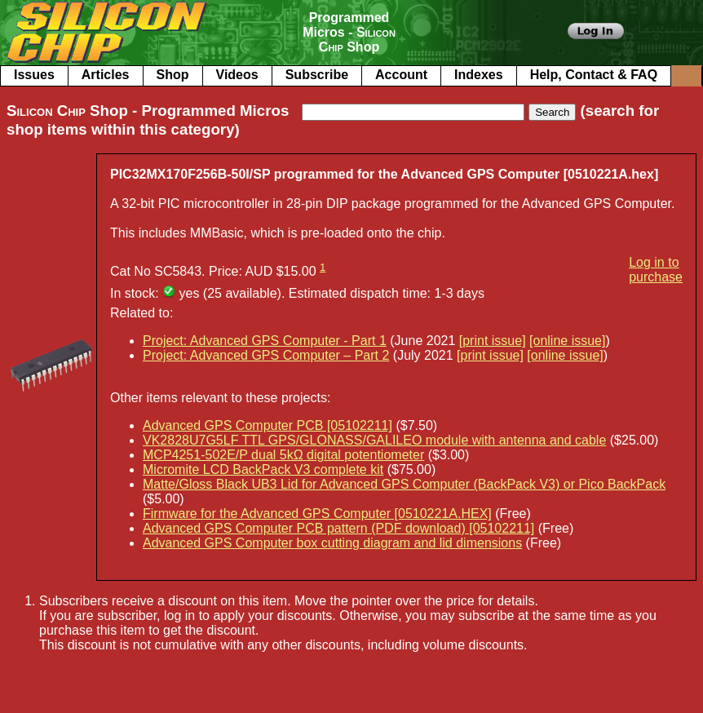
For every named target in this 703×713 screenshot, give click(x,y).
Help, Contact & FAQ (593, 75)
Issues (34, 75)
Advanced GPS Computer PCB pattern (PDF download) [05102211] (338, 528)
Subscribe (316, 75)
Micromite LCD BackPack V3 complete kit (263, 469)
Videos (237, 75)
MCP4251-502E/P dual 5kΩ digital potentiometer (283, 455)
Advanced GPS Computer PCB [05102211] (267, 425)
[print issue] (492, 341)
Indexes (478, 75)
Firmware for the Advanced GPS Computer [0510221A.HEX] (317, 513)
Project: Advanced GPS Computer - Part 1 (265, 341)
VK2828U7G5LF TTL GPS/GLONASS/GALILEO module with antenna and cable (374, 440)
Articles (106, 75)
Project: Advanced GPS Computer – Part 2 (266, 355)
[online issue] (567, 341)
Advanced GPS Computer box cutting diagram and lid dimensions (332, 543)
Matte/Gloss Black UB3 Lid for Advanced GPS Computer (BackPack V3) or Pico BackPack (404, 484)
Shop (173, 75)
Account (401, 75)
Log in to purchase (656, 269)
